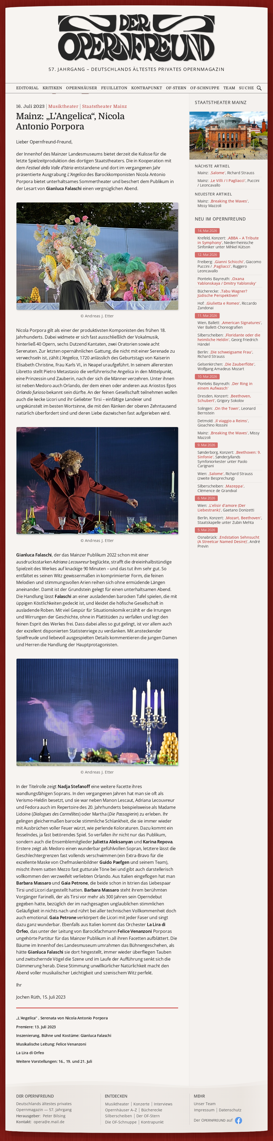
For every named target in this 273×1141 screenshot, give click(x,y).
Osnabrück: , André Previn (229, 542)
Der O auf (213, 1120)
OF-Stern (176, 88)
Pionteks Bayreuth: (227, 281)
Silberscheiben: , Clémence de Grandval (221, 488)
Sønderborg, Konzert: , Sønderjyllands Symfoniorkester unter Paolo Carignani (229, 459)
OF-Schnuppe (204, 88)
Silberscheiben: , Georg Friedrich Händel (229, 339)
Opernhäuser (81, 88)
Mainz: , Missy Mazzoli (229, 435)
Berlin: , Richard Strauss (225, 354)
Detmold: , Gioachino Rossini (223, 423)
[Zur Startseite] (136, 38)
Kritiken (52, 88)
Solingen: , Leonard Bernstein (226, 410)
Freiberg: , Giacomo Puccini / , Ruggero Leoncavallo (229, 266)
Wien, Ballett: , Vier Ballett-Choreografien (230, 325)
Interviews (163, 1104)
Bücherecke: (222, 293)
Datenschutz (230, 1110)
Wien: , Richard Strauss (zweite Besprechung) (225, 476)
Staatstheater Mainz (104, 106)
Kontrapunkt (146, 88)
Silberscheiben (118, 1116)
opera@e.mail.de (49, 1121)
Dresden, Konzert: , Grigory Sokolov (224, 398)
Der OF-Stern (148, 1116)
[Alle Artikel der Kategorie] (228, 136)
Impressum (204, 1110)
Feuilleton (114, 88)
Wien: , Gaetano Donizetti (226, 508)
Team (229, 88)
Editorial (27, 88)
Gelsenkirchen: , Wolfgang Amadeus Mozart (226, 366)
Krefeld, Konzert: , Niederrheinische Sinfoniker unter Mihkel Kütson (228, 242)
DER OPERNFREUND (35, 1096)
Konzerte (141, 1104)
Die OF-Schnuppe (121, 1122)
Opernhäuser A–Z (121, 1110)
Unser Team (205, 1103)
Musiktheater (63, 106)
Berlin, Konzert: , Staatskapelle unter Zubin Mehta (230, 520)
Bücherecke (151, 1110)
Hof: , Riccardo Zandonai (227, 305)
